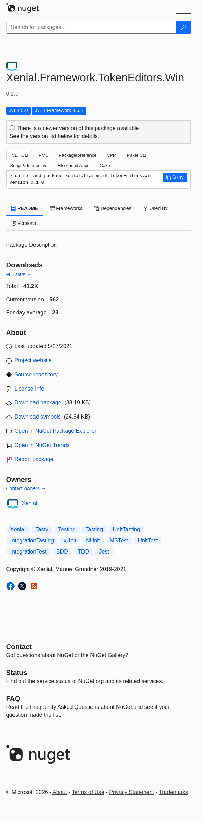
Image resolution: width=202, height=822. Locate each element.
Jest (104, 552)
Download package (38, 402)
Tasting (94, 529)
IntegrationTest (28, 552)
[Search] (183, 27)
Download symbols (38, 417)
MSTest (119, 541)
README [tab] (24, 208)
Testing (67, 529)
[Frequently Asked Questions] (13, 698)
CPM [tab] (111, 155)
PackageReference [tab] (77, 155)
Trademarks (173, 792)
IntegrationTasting (32, 541)
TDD (83, 552)
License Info (29, 389)
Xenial (29, 503)
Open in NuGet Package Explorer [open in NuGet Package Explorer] (55, 431)
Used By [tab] (155, 208)
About (59, 792)
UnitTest (148, 541)
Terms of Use (88, 792)
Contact (19, 646)
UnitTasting (126, 529)
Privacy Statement (131, 792)
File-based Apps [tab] (73, 165)
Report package (34, 459)
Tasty (41, 529)
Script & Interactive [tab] (28, 165)
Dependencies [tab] (112, 208)
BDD (62, 552)
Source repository (36, 374)
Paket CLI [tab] (136, 155)
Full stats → (19, 274)
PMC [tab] (43, 155)
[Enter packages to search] (91, 27)
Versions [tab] (23, 223)
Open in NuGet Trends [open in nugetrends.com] (42, 445)
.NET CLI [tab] (19, 155)
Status (16, 672)
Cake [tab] (105, 165)
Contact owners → (26, 488)
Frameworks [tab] (66, 208)
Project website (33, 360)
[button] (175, 177)
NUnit (93, 541)
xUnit (70, 541)
